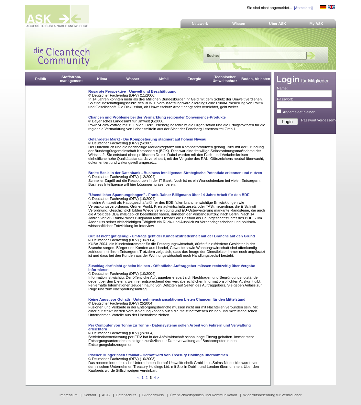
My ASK (316, 24)
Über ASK (277, 24)
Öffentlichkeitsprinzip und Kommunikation (203, 395)
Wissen (238, 24)
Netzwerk (200, 24)
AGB (106, 395)
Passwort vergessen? (318, 120)
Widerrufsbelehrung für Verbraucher (272, 395)
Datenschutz (126, 395)
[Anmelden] (303, 8)
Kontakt (90, 395)
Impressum (69, 395)
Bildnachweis (153, 395)
